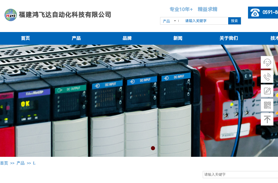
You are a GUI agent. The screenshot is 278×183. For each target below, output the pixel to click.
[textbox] (205, 21)
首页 (25, 38)
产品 (76, 38)
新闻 (177, 38)
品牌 (127, 38)
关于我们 (229, 38)
